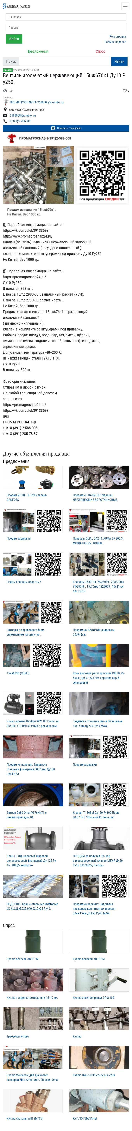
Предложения (38, 51)
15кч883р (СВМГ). (18, 673)
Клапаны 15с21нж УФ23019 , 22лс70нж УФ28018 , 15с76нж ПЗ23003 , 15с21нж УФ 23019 (98, 586)
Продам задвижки (19, 538)
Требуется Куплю (18, 1036)
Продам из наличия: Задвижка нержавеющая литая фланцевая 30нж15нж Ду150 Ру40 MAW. (94, 908)
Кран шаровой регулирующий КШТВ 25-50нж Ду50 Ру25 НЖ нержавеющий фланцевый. (98, 677)
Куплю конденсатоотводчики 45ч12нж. (32, 998)
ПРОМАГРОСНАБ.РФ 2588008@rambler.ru (36, 102)
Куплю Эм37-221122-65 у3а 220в (94, 1075)
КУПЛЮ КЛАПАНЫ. (85, 1118)
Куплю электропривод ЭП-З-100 (93, 998)
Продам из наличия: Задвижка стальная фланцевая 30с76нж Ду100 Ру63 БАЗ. (31, 769)
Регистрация (118, 36)
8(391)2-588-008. (20, 121)
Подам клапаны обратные (24, 582)
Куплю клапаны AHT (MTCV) (25, 1118)
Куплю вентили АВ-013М (23, 959)
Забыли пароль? (115, 42)
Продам (8, 70)
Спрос (100, 51)
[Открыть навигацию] (125, 6)
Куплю (77, 1036)
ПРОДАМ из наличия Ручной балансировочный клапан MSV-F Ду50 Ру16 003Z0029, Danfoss (98, 860)
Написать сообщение (66, 128)
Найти (119, 61)
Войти (14, 39)
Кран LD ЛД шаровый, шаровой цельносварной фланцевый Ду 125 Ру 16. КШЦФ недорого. (31, 860)
